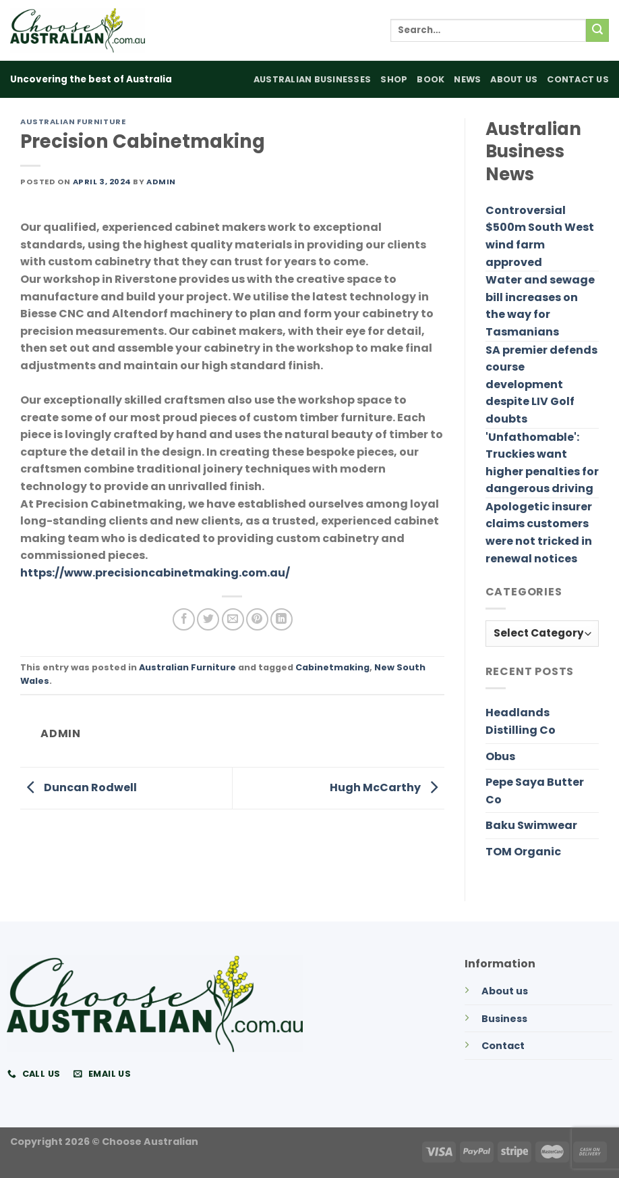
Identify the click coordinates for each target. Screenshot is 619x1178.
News (467, 79)
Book (430, 79)
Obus (500, 756)
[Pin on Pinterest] (257, 619)
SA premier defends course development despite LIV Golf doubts (541, 384)
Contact (503, 1045)
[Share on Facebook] (184, 619)
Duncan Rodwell (78, 787)
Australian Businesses (312, 79)
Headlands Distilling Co (520, 721)
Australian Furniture (72, 121)
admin (161, 181)
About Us (513, 79)
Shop (393, 79)
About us (504, 991)
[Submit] (597, 30)
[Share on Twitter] (208, 619)
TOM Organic (523, 851)
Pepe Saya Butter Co (534, 790)
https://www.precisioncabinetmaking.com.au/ (155, 573)
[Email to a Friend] (233, 619)
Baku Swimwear (531, 825)
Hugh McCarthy (387, 787)
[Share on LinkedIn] (281, 619)
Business (504, 1018)
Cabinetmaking (332, 667)
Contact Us (578, 79)
